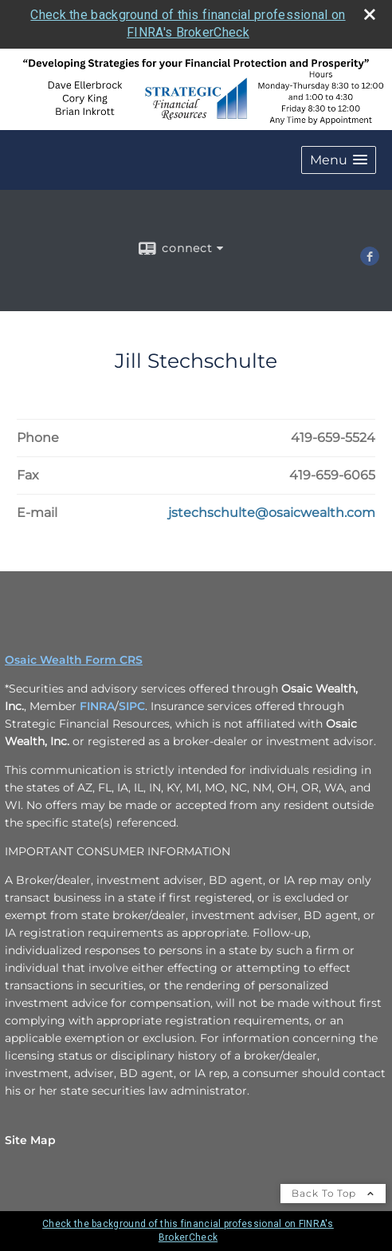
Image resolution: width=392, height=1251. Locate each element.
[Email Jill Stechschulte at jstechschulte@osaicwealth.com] (271, 513)
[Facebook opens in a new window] (369, 260)
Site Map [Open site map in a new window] (30, 1140)
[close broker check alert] (369, 14)
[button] (338, 160)
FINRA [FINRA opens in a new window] (97, 706)
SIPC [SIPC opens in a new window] (132, 706)
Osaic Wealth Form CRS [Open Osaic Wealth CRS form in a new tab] (74, 660)
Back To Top (333, 1193)
